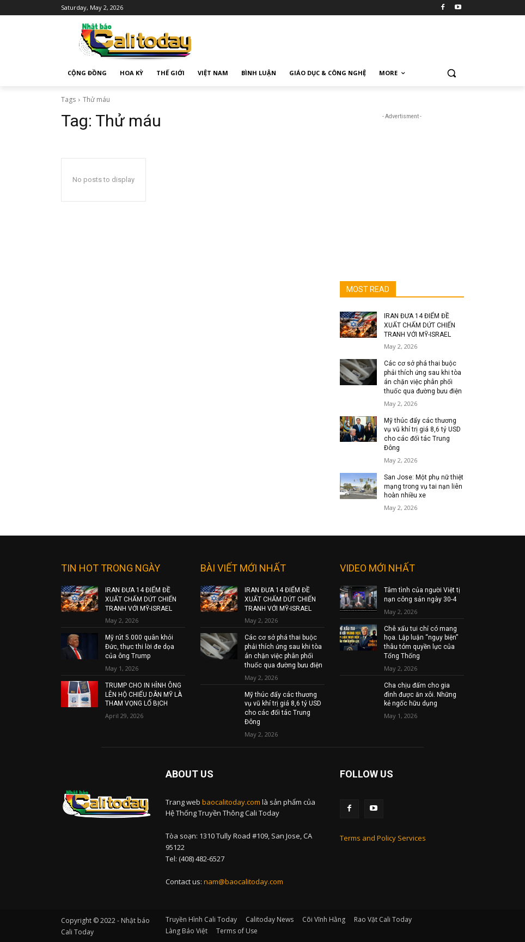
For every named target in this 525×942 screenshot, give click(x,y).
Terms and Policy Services (383, 838)
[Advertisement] (401, 176)
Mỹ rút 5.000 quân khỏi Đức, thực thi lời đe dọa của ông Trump (139, 647)
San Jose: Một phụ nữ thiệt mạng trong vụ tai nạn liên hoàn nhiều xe (423, 486)
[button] (451, 73)
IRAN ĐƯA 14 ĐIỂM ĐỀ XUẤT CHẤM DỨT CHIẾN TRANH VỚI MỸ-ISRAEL (419, 325)
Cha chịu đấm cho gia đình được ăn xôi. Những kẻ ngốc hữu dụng (420, 695)
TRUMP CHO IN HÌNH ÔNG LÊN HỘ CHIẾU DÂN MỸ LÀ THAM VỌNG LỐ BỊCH (143, 695)
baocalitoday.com (231, 802)
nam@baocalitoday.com (243, 881)
